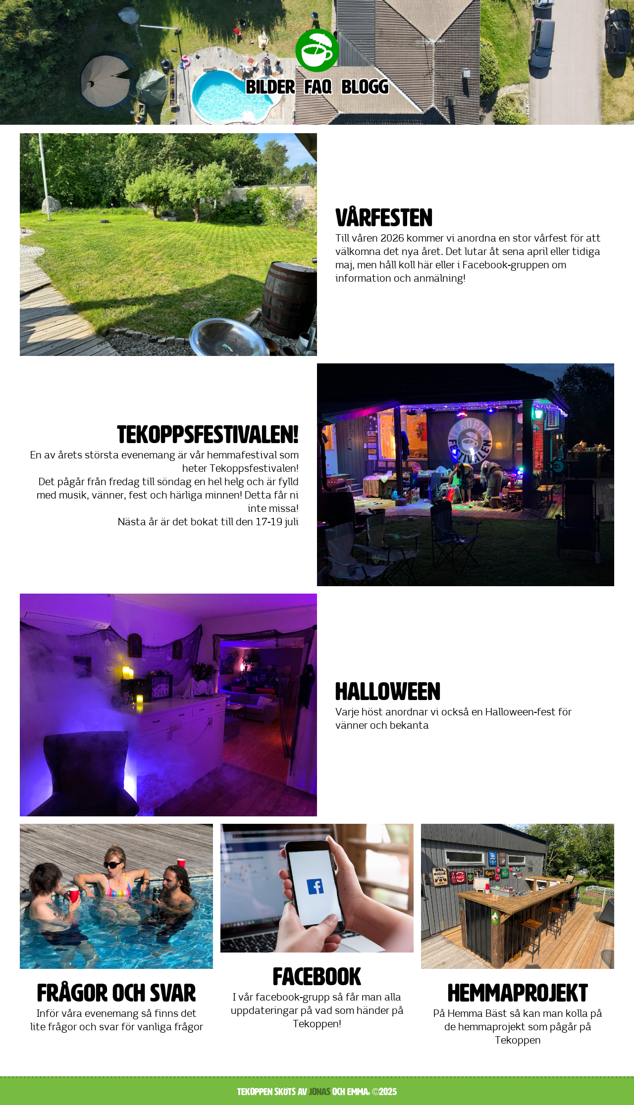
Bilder (270, 87)
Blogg (365, 87)
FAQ (318, 87)
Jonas (319, 1091)
